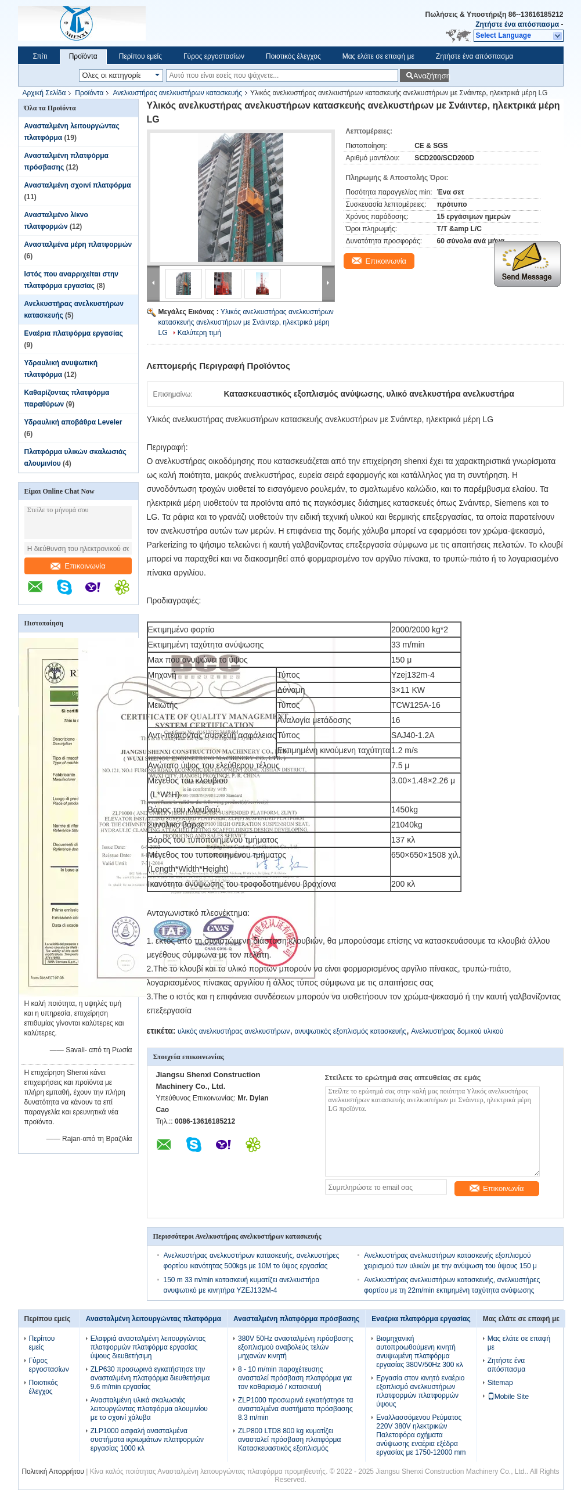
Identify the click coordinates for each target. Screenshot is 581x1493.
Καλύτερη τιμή (199, 333)
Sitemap (500, 1383)
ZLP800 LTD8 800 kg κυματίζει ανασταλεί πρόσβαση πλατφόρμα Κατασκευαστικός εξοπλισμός (289, 1439)
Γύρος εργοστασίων (213, 56)
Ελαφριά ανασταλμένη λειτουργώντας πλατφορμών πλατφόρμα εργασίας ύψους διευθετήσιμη (148, 1347)
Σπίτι (40, 56)
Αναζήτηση (431, 75)
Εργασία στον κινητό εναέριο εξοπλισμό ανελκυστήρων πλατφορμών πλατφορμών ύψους (420, 1391)
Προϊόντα (83, 56)
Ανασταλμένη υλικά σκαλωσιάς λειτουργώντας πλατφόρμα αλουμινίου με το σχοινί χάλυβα (149, 1409)
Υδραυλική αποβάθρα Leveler (73, 422)
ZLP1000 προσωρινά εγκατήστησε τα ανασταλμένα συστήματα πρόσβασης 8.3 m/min (295, 1409)
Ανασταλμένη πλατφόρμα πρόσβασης (296, 1319)
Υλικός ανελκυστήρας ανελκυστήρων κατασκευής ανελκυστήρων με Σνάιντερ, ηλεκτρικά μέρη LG (246, 322)
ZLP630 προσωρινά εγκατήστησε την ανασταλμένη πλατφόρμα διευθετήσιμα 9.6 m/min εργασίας (150, 1378)
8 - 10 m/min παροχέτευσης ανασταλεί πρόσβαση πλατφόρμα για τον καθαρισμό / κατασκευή (295, 1378)
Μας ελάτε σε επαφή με (378, 56)
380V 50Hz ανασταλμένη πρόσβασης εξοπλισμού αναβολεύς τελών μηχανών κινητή (295, 1347)
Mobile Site (508, 1397)
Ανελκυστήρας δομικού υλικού (457, 1031)
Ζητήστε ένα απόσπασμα (517, 24)
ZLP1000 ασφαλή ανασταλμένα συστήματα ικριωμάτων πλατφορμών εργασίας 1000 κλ (147, 1439)
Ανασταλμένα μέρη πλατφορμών (78, 244)
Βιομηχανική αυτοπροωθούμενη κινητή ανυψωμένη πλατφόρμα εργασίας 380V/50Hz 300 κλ (419, 1351)
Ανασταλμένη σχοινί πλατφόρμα (77, 185)
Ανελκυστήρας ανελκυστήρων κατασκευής (177, 93)
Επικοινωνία (78, 566)
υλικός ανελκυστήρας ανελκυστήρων (234, 1031)
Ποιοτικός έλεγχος (293, 56)
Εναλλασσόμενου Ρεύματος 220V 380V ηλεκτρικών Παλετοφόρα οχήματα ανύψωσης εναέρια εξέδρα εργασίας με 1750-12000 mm (420, 1434)
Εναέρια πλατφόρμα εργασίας (73, 333)
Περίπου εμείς (140, 56)
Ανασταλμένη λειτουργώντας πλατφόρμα (153, 1319)
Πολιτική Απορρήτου (52, 1471)
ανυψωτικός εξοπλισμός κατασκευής (350, 1031)
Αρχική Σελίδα (44, 93)
